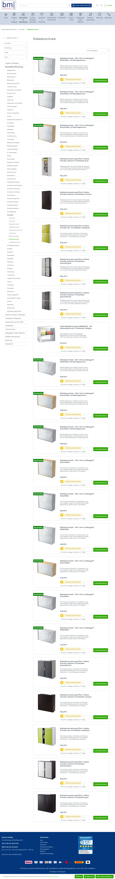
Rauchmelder (11, 159)
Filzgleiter (10, 96)
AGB (41, 840)
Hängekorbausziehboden (14, 119)
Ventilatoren (10, 291)
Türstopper (10, 288)
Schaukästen (11, 175)
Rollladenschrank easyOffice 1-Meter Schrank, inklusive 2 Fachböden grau (74, 796)
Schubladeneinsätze (13, 245)
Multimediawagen (12, 146)
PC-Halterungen (12, 152)
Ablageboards (11, 70)
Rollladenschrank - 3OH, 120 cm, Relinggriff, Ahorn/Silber (77, 461)
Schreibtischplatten (13, 208)
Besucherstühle (11, 73)
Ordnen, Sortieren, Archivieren (15, 315)
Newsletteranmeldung (46, 853)
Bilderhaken (10, 80)
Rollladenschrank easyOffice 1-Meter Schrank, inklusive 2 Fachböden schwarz (76, 696)
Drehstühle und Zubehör (14, 90)
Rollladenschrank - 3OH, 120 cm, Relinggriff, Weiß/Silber (77, 528)
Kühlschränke (11, 132)
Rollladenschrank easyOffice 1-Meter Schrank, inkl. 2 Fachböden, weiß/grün (75, 729)
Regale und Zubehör (13, 162)
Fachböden (12, 221)
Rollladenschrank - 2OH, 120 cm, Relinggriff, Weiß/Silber (77, 629)
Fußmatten (10, 100)
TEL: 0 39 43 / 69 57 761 (10, 843)
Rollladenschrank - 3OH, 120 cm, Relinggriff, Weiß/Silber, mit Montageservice (77, 59)
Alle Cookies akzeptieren (104, 876)
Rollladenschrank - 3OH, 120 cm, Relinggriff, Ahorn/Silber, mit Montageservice (77, 126)
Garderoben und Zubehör (14, 103)
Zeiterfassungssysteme (14, 311)
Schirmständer (11, 179)
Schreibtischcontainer (13, 192)
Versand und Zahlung (46, 847)
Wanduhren (10, 304)
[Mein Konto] (101, 5)
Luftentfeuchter (12, 136)
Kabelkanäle (10, 126)
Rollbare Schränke (14, 236)
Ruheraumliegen (12, 169)
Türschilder (10, 285)
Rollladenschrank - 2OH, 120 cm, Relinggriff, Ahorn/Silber (77, 562)
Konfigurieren (89, 876)
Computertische (12, 86)
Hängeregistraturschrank (15, 230)
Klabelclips (10, 129)
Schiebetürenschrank (14, 242)
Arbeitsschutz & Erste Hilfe (14, 322)
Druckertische (11, 93)
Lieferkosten (12, 233)
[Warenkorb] (108, 5)
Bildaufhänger (11, 77)
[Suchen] (69, 5)
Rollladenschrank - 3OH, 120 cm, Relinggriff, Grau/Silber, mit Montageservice (77, 93)
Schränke (10, 215)
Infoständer (10, 123)
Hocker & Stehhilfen (13, 113)
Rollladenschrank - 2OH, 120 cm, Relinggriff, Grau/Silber (77, 595)
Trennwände (11, 275)
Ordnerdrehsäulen (12, 149)
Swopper (10, 268)
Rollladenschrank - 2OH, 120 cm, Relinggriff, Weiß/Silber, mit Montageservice (77, 361)
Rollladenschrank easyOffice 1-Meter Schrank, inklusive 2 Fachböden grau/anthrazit (74, 663)
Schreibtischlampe (12, 205)
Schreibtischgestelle (13, 198)
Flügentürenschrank (14, 227)
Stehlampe (10, 258)
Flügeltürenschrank (14, 224)
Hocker (9, 116)
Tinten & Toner (10, 329)
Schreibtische (11, 195)
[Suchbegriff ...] (43, 5)
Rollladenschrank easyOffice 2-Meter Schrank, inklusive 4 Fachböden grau (74, 160)
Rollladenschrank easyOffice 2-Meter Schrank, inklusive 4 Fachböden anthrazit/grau (74, 261)
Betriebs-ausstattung (12, 336)
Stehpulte (10, 262)
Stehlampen (10, 255)
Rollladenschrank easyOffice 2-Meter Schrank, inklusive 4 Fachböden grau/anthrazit (74, 295)
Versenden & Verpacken (13, 318)
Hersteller (16, 43)
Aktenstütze (12, 218)
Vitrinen (9, 301)
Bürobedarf (9, 344)
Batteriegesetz (44, 849)
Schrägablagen (11, 211)
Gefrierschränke (12, 106)
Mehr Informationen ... (54, 876)
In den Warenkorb (100, 81)
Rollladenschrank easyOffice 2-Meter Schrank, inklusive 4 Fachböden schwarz (76, 193)
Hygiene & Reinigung (12, 63)
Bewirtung (8, 340)
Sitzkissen (10, 252)
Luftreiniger (10, 139)
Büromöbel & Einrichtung (14, 67)
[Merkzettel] (97, 5)
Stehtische (10, 265)
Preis (16, 57)
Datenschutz (44, 842)
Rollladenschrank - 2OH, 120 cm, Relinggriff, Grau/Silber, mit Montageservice (77, 428)
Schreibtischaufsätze (13, 188)
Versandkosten (53, 868)
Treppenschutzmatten (14, 278)
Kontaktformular (16, 854)
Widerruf (42, 851)
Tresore (9, 281)
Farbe (16, 52)
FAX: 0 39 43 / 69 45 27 (10, 847)
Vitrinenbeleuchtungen (14, 298)
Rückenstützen (11, 172)
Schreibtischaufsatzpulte (14, 185)
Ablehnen (79, 876)
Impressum (43, 844)
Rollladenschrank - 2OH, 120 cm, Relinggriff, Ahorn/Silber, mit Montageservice (77, 394)
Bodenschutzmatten (13, 83)
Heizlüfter (10, 109)
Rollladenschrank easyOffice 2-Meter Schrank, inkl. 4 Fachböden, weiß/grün (75, 227)
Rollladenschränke (12, 165)
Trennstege (10, 271)
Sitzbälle (9, 248)
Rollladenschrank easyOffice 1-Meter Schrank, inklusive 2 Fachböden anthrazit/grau (74, 764)
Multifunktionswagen (13, 142)
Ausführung (16, 48)
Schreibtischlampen (13, 202)
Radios (9, 156)
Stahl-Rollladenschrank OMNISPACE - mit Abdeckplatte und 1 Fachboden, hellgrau (76, 327)
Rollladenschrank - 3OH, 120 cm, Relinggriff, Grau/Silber (77, 495)
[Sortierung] (98, 50)
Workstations (11, 308)
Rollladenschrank (12, 38)
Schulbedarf (9, 326)
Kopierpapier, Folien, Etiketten (15, 333)
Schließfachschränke (13, 182)
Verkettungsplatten (13, 295)
